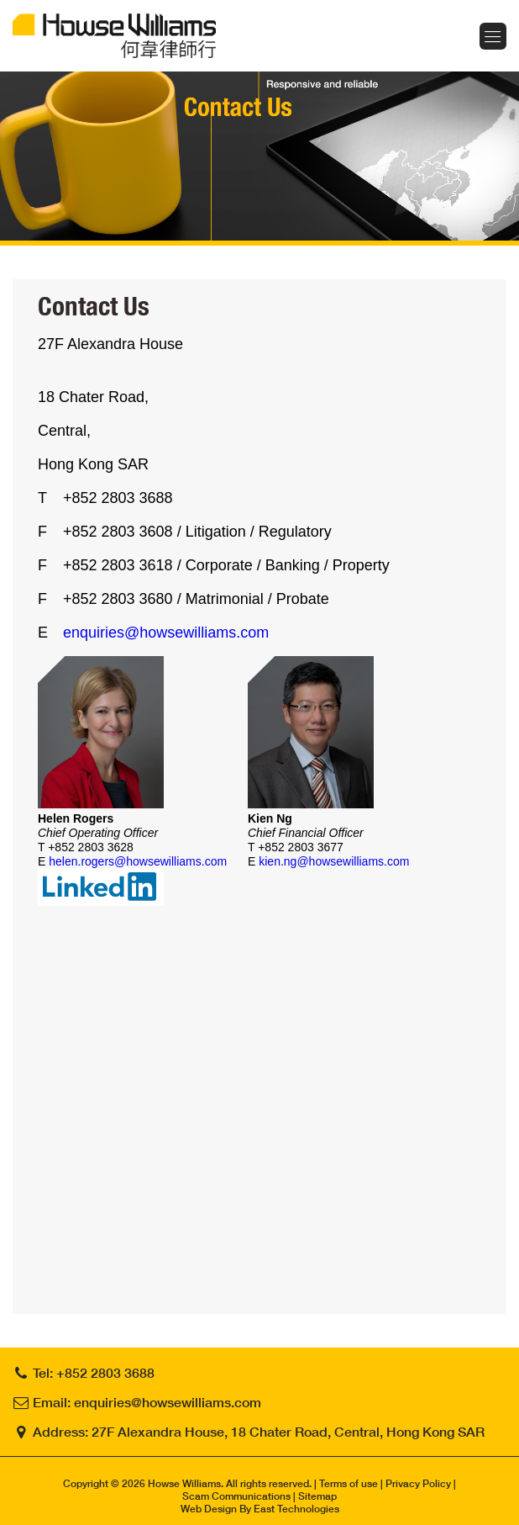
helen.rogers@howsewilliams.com (138, 861)
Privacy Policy (418, 1483)
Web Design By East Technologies (260, 1508)
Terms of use (348, 1483)
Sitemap (317, 1496)
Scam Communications (236, 1496)
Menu (493, 36)
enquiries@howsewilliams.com (166, 632)
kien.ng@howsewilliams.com (334, 861)
